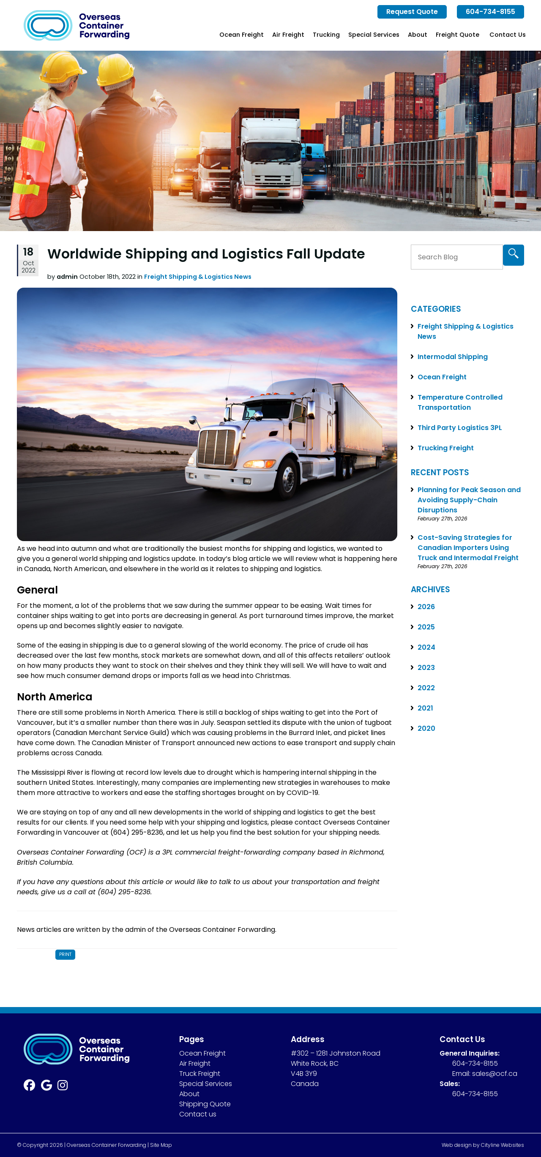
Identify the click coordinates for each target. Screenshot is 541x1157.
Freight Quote (457, 34)
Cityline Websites (502, 1145)
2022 (426, 688)
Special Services (373, 34)
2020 (426, 728)
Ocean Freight (241, 34)
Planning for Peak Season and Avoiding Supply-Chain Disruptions (469, 500)
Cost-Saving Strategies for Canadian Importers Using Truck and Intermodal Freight (468, 548)
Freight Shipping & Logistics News (197, 276)
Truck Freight (199, 1073)
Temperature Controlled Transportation (460, 402)
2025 (426, 627)
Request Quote (412, 11)
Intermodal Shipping (453, 357)
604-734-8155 (490, 11)
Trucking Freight (446, 448)
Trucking (326, 34)
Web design (457, 1145)
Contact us (197, 1114)
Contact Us (507, 34)
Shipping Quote (205, 1104)
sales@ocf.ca (494, 1073)
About (417, 34)
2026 (426, 607)
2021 (425, 708)
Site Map (161, 1145)
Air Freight (288, 34)
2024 (426, 647)
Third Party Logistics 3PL (460, 428)
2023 (426, 667)
